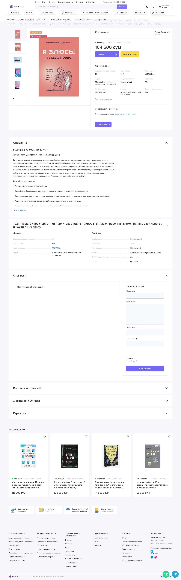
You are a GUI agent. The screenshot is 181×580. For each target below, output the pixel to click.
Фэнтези (68, 544)
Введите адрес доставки (125, 114)
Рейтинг (130, 358)
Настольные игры (101, 538)
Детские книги (14, 549)
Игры (29, 12)
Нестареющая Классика (46, 549)
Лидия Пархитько (162, 32)
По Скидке (158, 12)
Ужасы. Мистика (71, 562)
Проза (67, 547)
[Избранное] (153, 6)
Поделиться (103, 124)
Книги (15, 12)
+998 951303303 (115, 2)
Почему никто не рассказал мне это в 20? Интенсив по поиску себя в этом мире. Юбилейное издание (109, 485)
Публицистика (42, 545)
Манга (96, 542)
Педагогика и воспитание (47, 542)
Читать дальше (19, 210)
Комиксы (97, 545)
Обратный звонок (157, 540)
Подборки (121, 12)
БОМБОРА (56, 248)
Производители (128, 549)
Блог (44, 2)
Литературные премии (46, 557)
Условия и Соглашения (131, 545)
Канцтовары (47, 12)
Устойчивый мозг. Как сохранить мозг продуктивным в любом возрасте (153, 485)
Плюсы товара (132, 328)
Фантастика (70, 555)
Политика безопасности (132, 542)
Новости (52, 2)
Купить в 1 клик (130, 54)
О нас (37, 2)
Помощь (90, 2)
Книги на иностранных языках (49, 553)
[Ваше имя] (145, 295)
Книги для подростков (46, 538)
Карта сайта (127, 557)
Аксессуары (68, 12)
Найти (121, 7)
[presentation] (143, 352)
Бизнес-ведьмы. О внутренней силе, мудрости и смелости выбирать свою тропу (69, 485)
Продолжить (145, 368)
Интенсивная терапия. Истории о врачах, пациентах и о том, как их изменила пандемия (28, 485)
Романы (140, 12)
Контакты (79, 2)
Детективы (69, 551)
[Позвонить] (166, 574)
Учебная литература (17, 560)
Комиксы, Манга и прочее (95, 12)
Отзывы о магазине (65, 2)
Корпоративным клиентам (132, 560)
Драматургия (70, 566)
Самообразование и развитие (21, 553)
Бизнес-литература (16, 557)
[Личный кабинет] (146, 6)
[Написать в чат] (175, 574)
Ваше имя (131, 291)
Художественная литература (21, 538)
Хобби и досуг (14, 545)
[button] (13, 98)
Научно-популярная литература (22, 542)
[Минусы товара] (145, 343)
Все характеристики (103, 99)
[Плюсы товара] (145, 332)
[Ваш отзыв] (145, 314)
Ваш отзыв (131, 302)
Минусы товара (132, 338)
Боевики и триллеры (73, 559)
